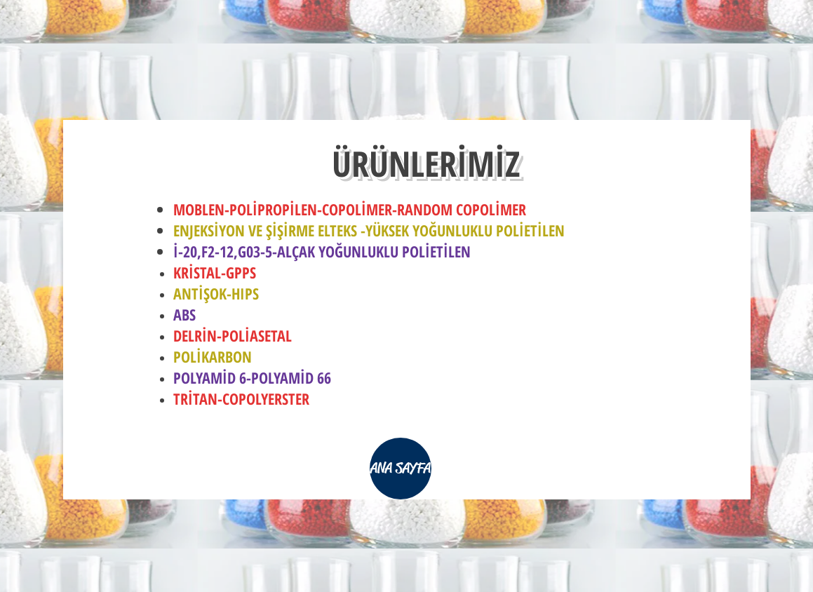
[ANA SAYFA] (400, 468)
